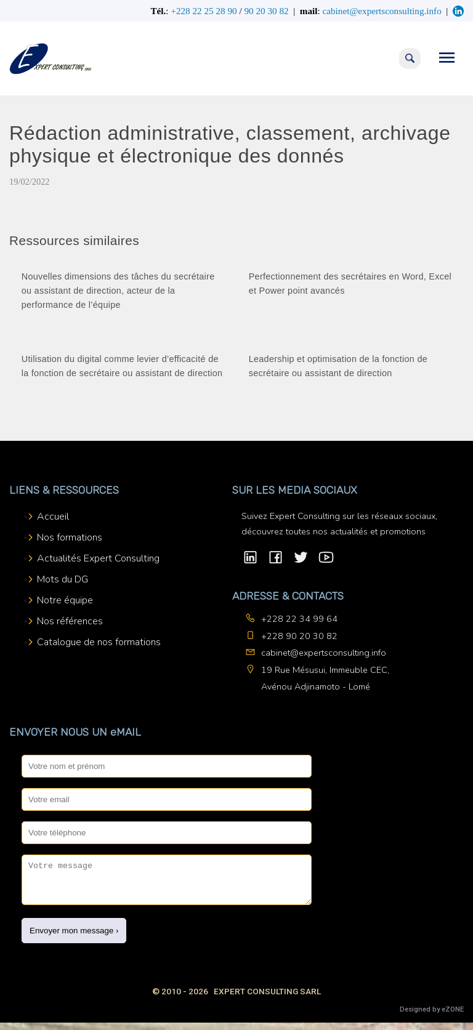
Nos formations (69, 537)
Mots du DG (62, 579)
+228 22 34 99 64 (299, 619)
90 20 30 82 (266, 11)
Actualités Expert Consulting (98, 558)
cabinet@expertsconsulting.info (323, 652)
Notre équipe (65, 600)
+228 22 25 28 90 (203, 11)
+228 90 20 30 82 (299, 636)
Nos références (70, 621)
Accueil (53, 516)
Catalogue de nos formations (99, 642)
